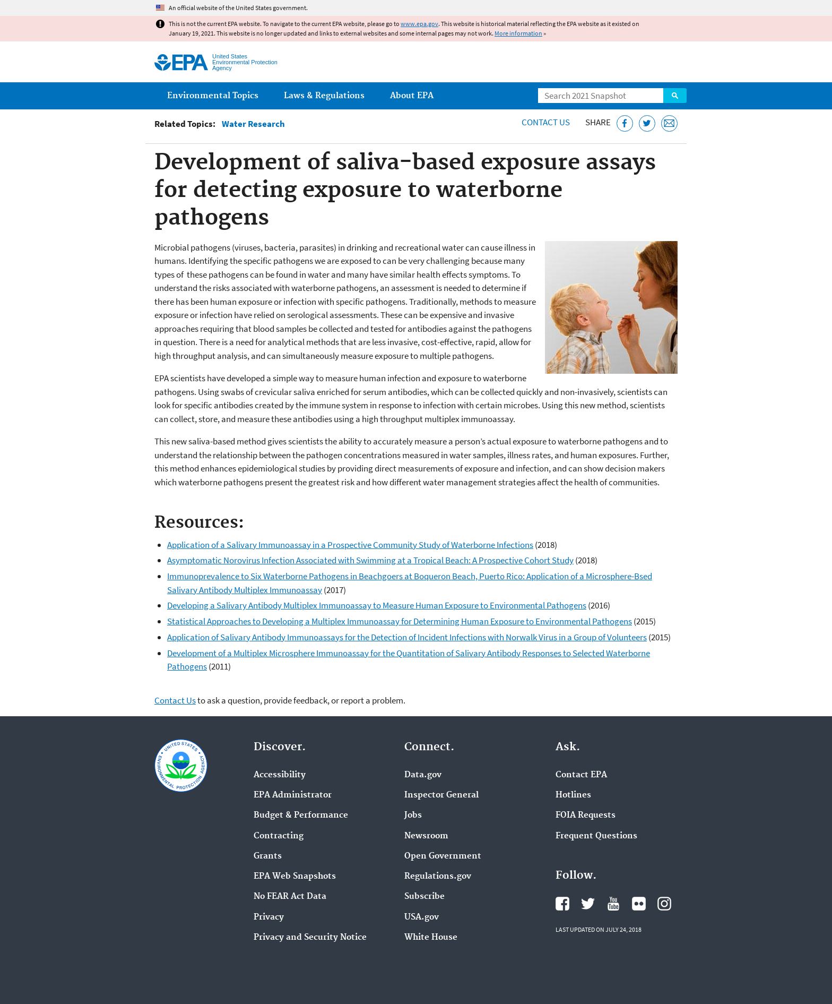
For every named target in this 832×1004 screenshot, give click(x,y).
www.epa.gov (419, 24)
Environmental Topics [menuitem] (212, 96)
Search (675, 95)
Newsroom (426, 836)
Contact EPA (581, 775)
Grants (268, 856)
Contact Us (546, 122)
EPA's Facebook (562, 904)
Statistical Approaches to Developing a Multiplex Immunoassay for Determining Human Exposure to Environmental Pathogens (399, 621)
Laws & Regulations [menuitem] (324, 96)
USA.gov (421, 917)
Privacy (269, 917)
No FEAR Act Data (290, 897)
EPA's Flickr (639, 904)
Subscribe (424, 897)
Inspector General (441, 795)
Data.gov (422, 775)
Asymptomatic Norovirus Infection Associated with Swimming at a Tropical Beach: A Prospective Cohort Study (370, 560)
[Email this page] (669, 123)
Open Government (442, 856)
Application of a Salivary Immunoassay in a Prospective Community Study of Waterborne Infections (350, 545)
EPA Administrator (293, 795)
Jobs (413, 815)
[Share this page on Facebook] (625, 123)
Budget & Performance (301, 815)
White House (430, 937)
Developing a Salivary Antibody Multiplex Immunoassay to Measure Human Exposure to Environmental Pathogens (376, 605)
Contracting (279, 836)
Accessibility (280, 775)
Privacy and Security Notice (310, 937)
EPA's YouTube (613, 904)
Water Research (253, 124)
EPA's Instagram (664, 904)
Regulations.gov (437, 876)
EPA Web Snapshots (295, 876)
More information (518, 33)
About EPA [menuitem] (412, 96)
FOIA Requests (586, 815)
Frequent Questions (596, 836)
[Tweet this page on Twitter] (647, 123)
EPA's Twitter (588, 904)
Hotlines (573, 795)
